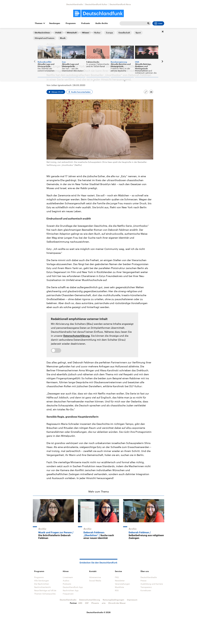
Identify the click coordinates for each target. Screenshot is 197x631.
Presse (143, 580)
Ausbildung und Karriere (151, 584)
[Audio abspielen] (56, 92)
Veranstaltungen (122, 584)
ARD (80, 603)
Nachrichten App (71, 590)
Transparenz (146, 587)
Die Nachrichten (41, 584)
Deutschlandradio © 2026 (99, 612)
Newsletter (120, 580)
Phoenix (95, 603)
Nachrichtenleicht (42, 587)
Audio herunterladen (81, 92)
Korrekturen (145, 590)
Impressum (132, 600)
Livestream (68, 577)
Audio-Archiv (101, 23)
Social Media (95, 580)
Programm (71, 23)
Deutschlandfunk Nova (120, 4)
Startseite (37, 32)
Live (158, 23)
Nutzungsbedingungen (113, 600)
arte (103, 603)
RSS (117, 590)
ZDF (87, 603)
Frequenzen (68, 594)
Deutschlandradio (74, 4)
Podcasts (85, 23)
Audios (66, 580)
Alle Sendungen (51, 32)
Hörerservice (95, 577)
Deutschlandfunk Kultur (96, 4)
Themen (38, 23)
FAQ (117, 577)
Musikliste (119, 587)
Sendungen (54, 23)
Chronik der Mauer (117, 603)
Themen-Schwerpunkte (45, 594)
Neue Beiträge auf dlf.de (45, 590)
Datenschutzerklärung (76, 335)
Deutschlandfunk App (73, 587)
